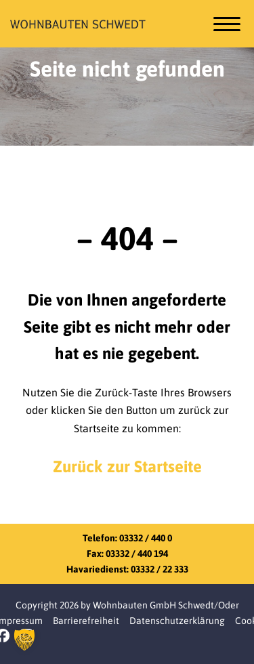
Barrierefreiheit (86, 620)
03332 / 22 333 (159, 569)
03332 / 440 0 (145, 538)
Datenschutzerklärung (177, 620)
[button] (24, 639)
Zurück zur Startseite (127, 466)
